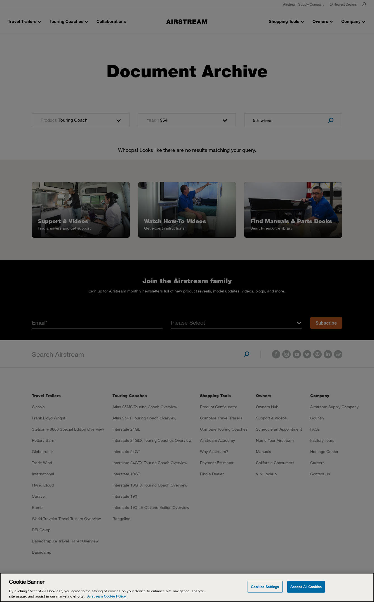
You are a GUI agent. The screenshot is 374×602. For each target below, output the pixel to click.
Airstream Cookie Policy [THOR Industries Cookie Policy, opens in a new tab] (106, 596)
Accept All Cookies (306, 586)
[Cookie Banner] (187, 587)
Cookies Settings (265, 586)
